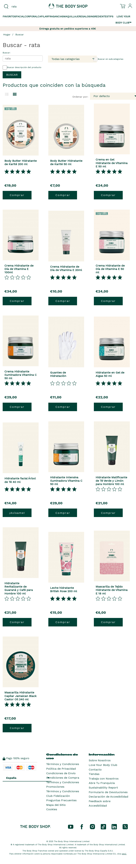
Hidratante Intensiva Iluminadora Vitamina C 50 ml (66, 481)
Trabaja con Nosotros (103, 778)
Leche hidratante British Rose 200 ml (63, 589)
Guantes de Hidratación (58, 374)
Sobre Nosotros (99, 760)
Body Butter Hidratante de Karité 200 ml (20, 162)
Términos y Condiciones (62, 764)
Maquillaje (71, 16)
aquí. (124, 854)
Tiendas (94, 774)
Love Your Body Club (103, 765)
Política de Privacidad (61, 768)
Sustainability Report (103, 787)
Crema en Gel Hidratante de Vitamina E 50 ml (112, 163)
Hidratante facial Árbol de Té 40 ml (20, 480)
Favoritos (9, 16)
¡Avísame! (17, 513)
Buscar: (6, 52)
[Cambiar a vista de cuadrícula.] (15, 94)
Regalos (84, 16)
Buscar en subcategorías (108, 59)
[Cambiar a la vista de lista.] (7, 94)
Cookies (51, 809)
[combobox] (23, 6)
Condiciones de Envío (61, 773)
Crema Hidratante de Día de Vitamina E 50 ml (110, 269)
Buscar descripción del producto (22, 67)
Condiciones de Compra (62, 777)
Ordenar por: (80, 96)
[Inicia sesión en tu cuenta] (130, 7)
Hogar (6, 34)
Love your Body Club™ (123, 19)
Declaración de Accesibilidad (108, 796)
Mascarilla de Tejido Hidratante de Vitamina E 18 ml (112, 590)
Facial (20, 16)
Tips (110, 16)
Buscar (19, 34)
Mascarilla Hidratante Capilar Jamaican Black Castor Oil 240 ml (20, 696)
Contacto (95, 769)
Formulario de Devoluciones (108, 792)
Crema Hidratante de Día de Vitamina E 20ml (66, 268)
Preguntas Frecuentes (61, 800)
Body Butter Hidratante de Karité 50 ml (66, 162)
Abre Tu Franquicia (102, 783)
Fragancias (55, 16)
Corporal (31, 16)
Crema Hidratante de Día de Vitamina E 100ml (18, 269)
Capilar (43, 16)
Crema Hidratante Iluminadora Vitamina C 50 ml (20, 375)
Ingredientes (99, 16)
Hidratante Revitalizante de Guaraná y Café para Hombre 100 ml (18, 588)
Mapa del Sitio (56, 805)
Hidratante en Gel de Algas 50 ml (110, 374)
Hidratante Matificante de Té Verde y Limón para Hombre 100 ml (111, 481)
